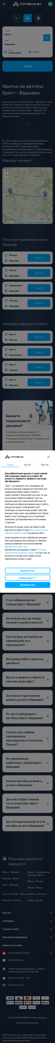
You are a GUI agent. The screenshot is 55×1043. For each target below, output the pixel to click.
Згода (10, 464)
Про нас (45, 464)
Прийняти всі (27, 584)
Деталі (27, 464)
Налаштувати (26, 577)
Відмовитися (27, 570)
